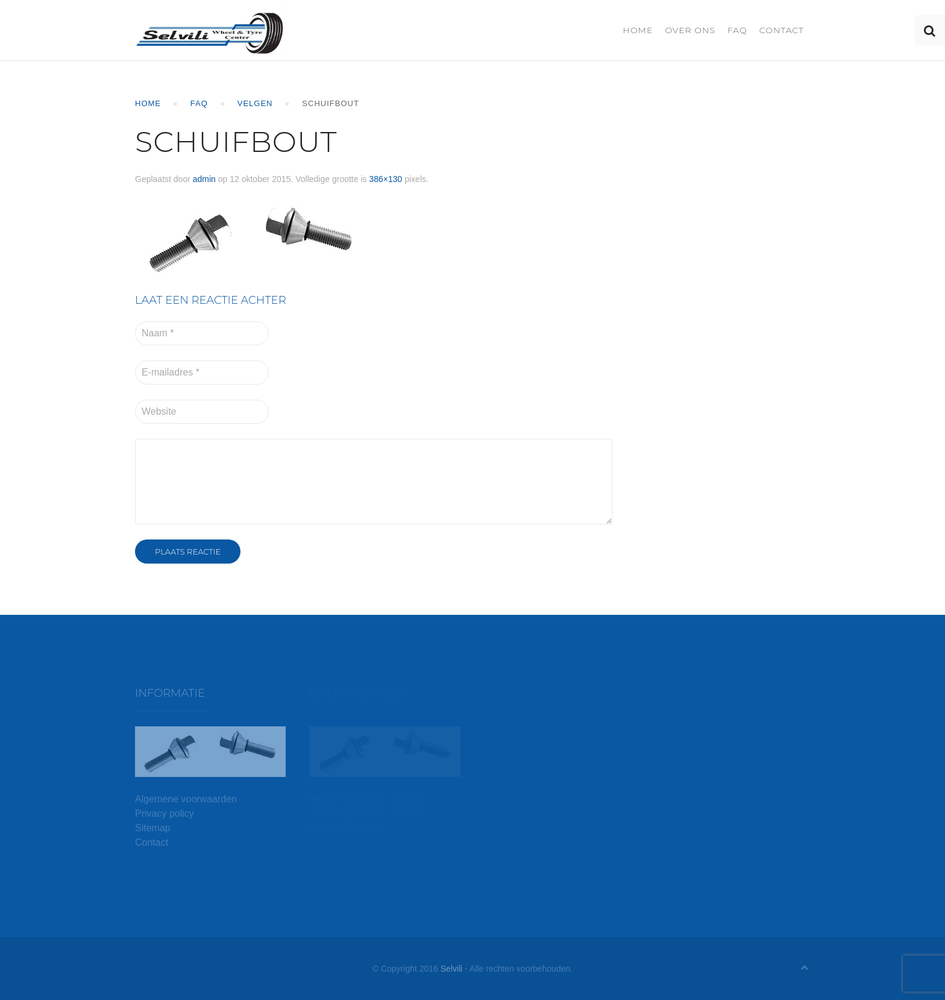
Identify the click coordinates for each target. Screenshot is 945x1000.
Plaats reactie (188, 551)
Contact (781, 30)
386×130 (385, 179)
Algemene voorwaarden (186, 799)
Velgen (255, 103)
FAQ (737, 30)
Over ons (690, 30)
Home (638, 30)
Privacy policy (164, 813)
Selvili (452, 968)
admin (204, 179)
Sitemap (153, 828)
